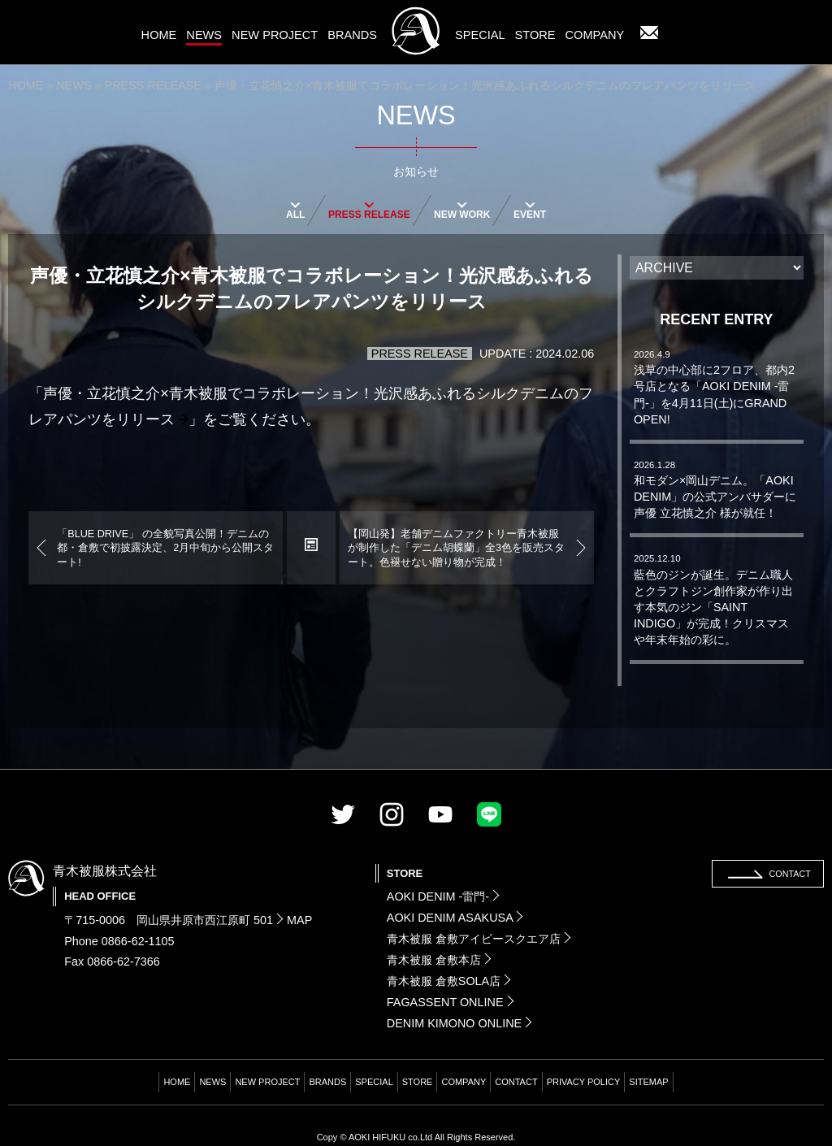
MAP (294, 920)
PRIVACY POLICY (584, 1082)
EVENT (530, 209)
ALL (295, 209)
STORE (417, 1082)
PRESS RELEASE (153, 85)
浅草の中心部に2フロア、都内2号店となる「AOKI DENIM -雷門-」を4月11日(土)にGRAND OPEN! (714, 387)
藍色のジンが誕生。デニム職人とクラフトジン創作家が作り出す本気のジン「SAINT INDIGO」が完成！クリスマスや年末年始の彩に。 (713, 599)
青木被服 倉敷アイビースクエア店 (479, 938)
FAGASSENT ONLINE (450, 1002)
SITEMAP (648, 1082)
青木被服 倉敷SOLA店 (449, 981)
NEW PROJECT (267, 1082)
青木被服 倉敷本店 (439, 959)
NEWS (73, 85)
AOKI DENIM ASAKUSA (455, 917)
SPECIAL (373, 1082)
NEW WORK (462, 209)
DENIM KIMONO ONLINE (459, 1023)
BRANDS (327, 1082)
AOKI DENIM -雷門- (443, 896)
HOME (25, 85)
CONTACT (516, 1082)
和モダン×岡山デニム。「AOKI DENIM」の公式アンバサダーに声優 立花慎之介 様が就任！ (715, 489)
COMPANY (463, 1082)
